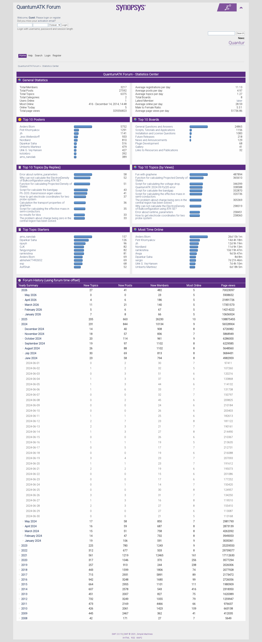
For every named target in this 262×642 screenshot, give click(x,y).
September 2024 (35, 343)
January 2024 (33, 540)
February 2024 (33, 535)
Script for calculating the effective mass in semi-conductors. (44, 210)
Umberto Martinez (30, 146)
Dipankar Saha (28, 143)
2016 (24, 579)
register (56, 17)
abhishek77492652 (31, 260)
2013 (24, 594)
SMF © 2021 (130, 634)
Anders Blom (27, 126)
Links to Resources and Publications (156, 150)
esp (22, 263)
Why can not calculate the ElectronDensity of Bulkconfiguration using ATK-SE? (44, 179)
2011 (24, 603)
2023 (24, 545)
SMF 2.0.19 (117, 634)
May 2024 (31, 521)
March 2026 (32, 304)
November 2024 (34, 334)
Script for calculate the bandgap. (39, 190)
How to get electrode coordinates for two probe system (44, 198)
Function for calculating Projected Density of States (46, 185)
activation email (46, 21)
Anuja (138, 253)
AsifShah (25, 267)
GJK (22, 246)
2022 (24, 550)
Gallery (139, 146)
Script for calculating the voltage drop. (158, 183)
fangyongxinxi (28, 250)
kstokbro (25, 153)
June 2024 (31, 358)
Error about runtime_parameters (38, 174)
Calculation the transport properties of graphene (42, 204)
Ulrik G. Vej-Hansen (31, 150)
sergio (139, 260)
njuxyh (23, 243)
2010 (24, 608)
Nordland (25, 140)
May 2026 (31, 295)
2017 (24, 574)
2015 (24, 584)
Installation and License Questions (155, 133)
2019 (24, 565)
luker (239, 100)
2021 (24, 555)
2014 (24, 589)
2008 (24, 618)
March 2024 (32, 531)
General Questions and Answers (154, 126)
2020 (24, 560)
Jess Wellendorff (30, 136)
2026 (24, 290)
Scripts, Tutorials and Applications (155, 130)
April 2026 (31, 300)
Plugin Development (147, 143)
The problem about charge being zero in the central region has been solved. (45, 219)
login (46, 17)
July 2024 (30, 353)
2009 (24, 613)
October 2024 (33, 338)
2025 (24, 319)
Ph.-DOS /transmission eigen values (40, 193)
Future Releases (144, 136)
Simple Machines (145, 634)
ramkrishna (26, 253)
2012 (24, 599)
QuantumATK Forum (38, 7)
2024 (24, 324)
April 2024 (31, 526)
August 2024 (32, 348)
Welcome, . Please (30, 17)
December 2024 (34, 329)
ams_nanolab (28, 157)
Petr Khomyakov (30, 130)
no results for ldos (30, 214)
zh (21, 133)
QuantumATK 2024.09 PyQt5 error (155, 187)
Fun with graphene (146, 174)
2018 (24, 569)
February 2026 (33, 309)
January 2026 (33, 314)
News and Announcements (151, 140)
